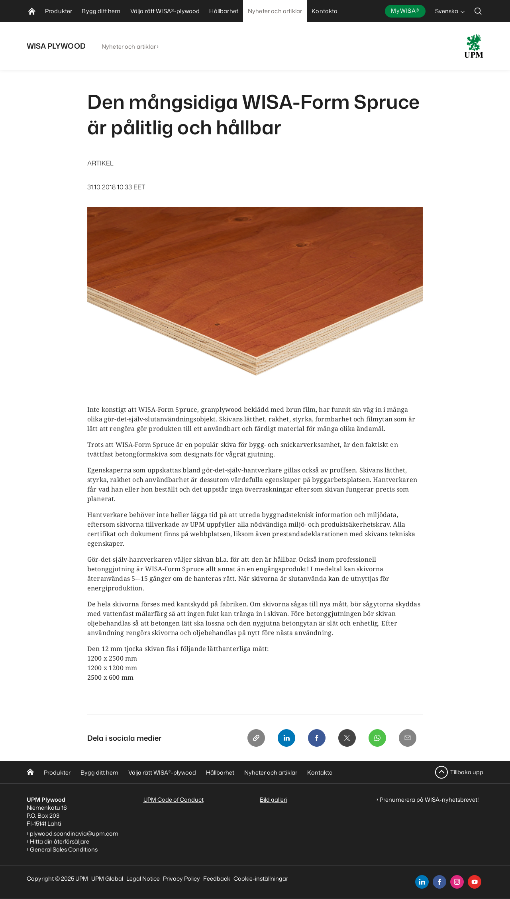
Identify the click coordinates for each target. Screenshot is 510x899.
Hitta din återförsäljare (59, 841)
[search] (478, 11)
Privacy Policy (181, 878)
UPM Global (107, 878)
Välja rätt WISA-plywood (162, 772)
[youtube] (474, 882)
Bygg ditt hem (99, 772)
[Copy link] (256, 738)
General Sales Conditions (64, 849)
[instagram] (457, 882)
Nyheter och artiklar (129, 46)
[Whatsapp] (377, 738)
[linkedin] (422, 882)
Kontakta (320, 772)
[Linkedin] (286, 738)
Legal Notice (143, 878)
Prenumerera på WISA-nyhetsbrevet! (429, 799)
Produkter (57, 772)
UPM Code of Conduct (173, 799)
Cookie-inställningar (260, 878)
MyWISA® (405, 10)
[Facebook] (317, 738)
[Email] (407, 738)
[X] (347, 738)
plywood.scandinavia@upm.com (74, 833)
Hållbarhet (220, 772)
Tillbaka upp (466, 772)
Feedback (216, 878)
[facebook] (439, 882)
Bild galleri (273, 799)
